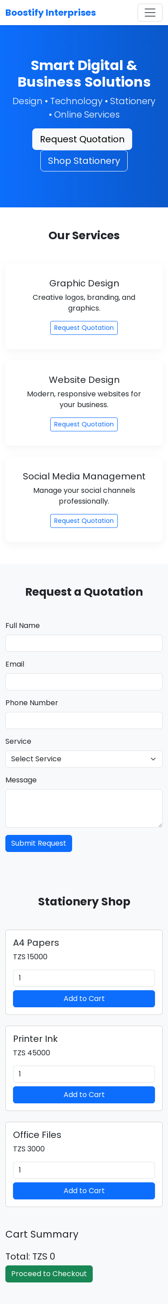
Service (18, 741)
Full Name (22, 625)
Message (21, 780)
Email (14, 664)
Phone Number (31, 703)
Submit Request (38, 843)
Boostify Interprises (50, 12)
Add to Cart (84, 998)
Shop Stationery (84, 160)
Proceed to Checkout (49, 1274)
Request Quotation (82, 139)
